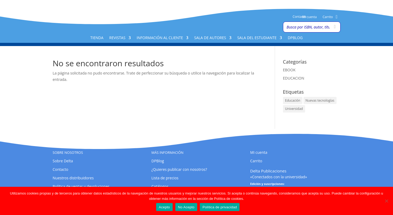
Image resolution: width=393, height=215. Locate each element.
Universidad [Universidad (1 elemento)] (294, 108)
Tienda (96, 38)
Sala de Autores (210, 38)
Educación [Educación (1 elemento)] (292, 100)
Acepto (164, 207)
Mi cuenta (309, 17)
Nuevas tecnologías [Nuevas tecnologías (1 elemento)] (320, 100)
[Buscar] (335, 27)
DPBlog (295, 38)
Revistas (117, 38)
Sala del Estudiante (257, 38)
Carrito (328, 17)
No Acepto (186, 207)
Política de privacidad (219, 207)
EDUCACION (293, 78)
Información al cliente (160, 38)
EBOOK (289, 69)
